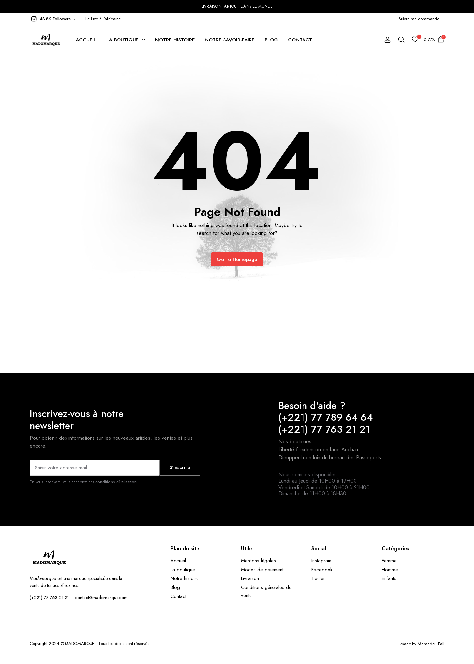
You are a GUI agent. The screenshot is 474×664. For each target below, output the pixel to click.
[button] (52, 19)
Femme (389, 560)
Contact (300, 39)
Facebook (321, 569)
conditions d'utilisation (116, 482)
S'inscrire (180, 467)
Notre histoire (175, 39)
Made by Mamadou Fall (422, 644)
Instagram (321, 560)
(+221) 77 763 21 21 (324, 429)
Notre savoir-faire (229, 39)
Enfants (389, 578)
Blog (271, 39)
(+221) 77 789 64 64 (325, 417)
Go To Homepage (237, 259)
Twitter (318, 578)
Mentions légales (258, 560)
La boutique (122, 39)
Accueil (86, 39)
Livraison (250, 578)
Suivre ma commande (419, 19)
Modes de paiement (262, 569)
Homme (390, 569)
